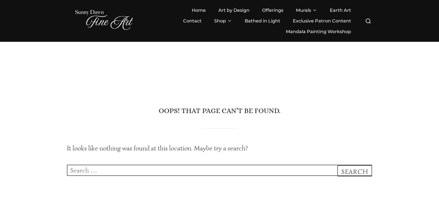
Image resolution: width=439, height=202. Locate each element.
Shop (223, 21)
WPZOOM (370, 185)
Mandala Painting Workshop (318, 31)
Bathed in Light (262, 21)
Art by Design (233, 10)
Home (199, 10)
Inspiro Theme (344, 185)
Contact (192, 21)
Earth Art (340, 10)
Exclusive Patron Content (322, 21)
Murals (306, 10)
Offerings (272, 10)
